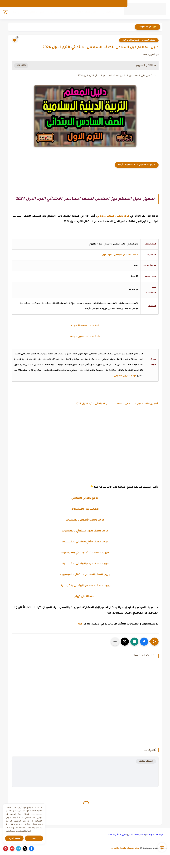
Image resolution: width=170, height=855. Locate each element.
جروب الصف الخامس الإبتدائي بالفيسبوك (85, 574)
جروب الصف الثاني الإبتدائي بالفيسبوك (85, 542)
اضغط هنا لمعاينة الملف (85, 326)
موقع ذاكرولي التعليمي (125, 376)
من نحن (107, 3)
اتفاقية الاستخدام (136, 835)
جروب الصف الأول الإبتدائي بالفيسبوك (85, 531)
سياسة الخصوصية (155, 835)
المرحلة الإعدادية (60, 13)
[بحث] (5, 13)
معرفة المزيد (14, 838)
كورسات (15, 13)
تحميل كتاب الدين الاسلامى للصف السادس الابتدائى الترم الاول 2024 (117, 404)
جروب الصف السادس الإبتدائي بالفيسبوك (85, 585)
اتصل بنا (96, 3)
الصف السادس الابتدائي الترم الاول (138, 40)
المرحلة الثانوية (35, 13)
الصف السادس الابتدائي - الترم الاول (120, 255)
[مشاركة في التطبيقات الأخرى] (115, 642)
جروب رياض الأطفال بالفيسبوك (85, 520)
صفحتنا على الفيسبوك (85, 509)
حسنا (34, 838)
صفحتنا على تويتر (85, 596)
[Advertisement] (85, 443)
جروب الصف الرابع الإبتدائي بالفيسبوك (85, 564)
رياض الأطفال (110, 13)
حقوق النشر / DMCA (117, 835)
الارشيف (120, 3)
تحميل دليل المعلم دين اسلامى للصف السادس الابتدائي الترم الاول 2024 (115, 76)
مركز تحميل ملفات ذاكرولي (125, 848)
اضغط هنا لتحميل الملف (85, 337)
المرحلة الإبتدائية (86, 13)
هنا (80, 624)
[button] (144, 642)
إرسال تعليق (146, 761)
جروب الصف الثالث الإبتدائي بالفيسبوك (85, 553)
